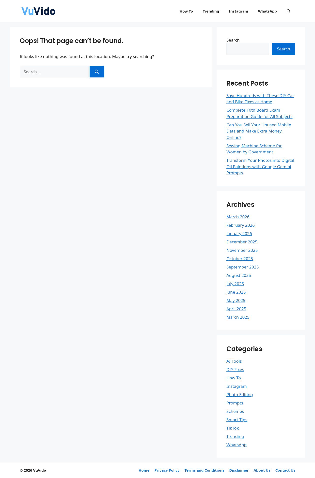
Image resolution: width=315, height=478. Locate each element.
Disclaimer (239, 470)
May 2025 (235, 300)
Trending (211, 11)
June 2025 (236, 292)
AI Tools (234, 361)
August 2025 (238, 275)
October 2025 (239, 258)
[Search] (97, 72)
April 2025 (236, 309)
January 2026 (239, 233)
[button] (288, 11)
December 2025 (241, 242)
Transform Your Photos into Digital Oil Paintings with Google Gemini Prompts (260, 166)
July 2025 (235, 283)
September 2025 (242, 267)
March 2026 (238, 217)
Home (144, 470)
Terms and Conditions (204, 470)
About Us (261, 470)
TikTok (232, 428)
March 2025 (238, 317)
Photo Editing (239, 394)
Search (233, 40)
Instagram (238, 11)
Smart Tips (236, 419)
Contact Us (285, 470)
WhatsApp (267, 11)
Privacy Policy (166, 470)
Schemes (235, 411)
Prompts (234, 403)
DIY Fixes (235, 369)
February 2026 (240, 225)
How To (186, 11)
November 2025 (242, 250)
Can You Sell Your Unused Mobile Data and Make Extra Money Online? (258, 131)
